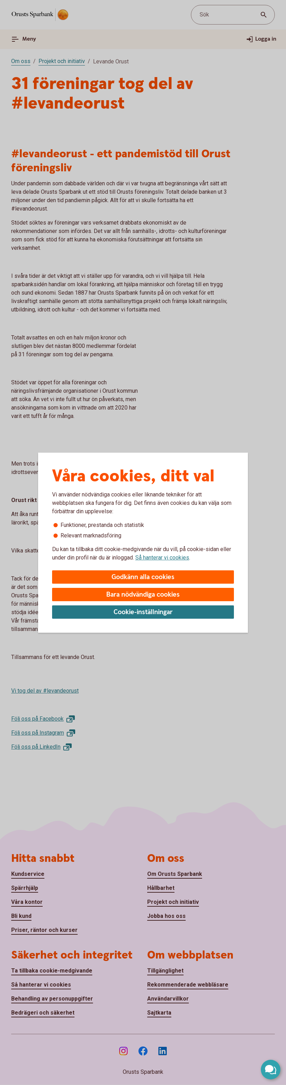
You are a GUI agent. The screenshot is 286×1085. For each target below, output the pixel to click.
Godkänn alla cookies (143, 577)
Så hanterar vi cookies (162, 557)
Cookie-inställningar (143, 612)
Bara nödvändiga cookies (143, 594)
